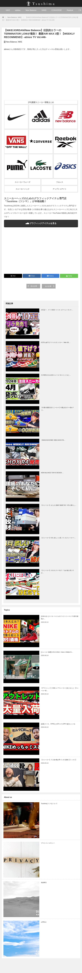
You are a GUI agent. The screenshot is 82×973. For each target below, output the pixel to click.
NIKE (8, 10)
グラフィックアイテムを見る (40, 223)
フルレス (59, 182)
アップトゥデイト (59, 189)
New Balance (31, 10)
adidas (17, 10)
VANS (43, 10)
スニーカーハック (22, 189)
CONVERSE (56, 10)
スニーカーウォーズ (22, 182)
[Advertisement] (41, 252)
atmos (6, 49)
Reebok (70, 10)
